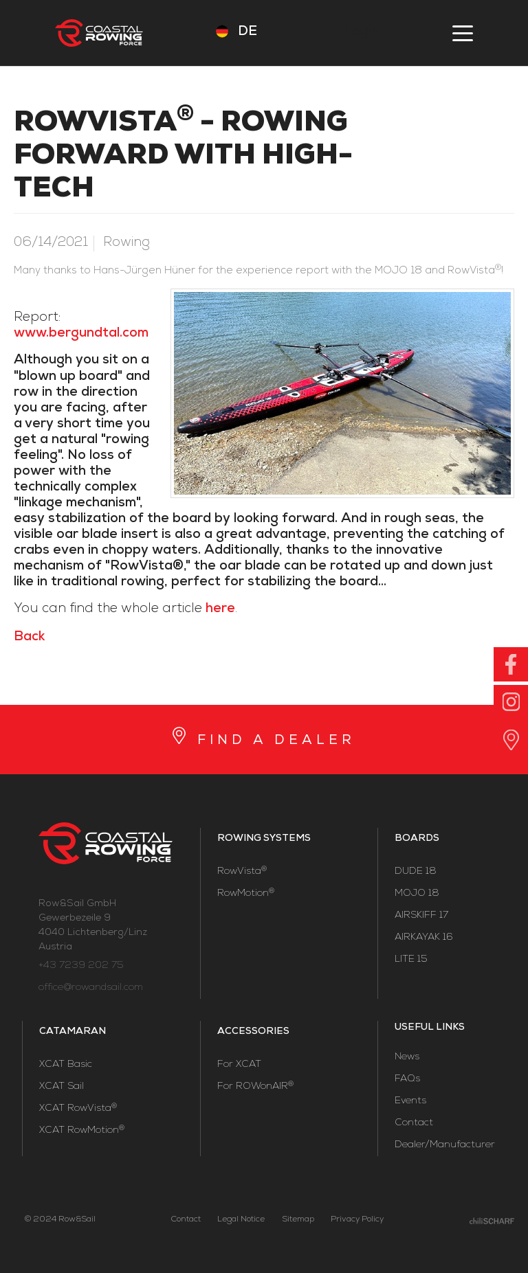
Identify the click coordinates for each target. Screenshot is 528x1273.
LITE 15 (411, 960)
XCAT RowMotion (81, 1131)
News (407, 1057)
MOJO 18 (417, 894)
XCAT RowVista (78, 1109)
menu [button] (462, 33)
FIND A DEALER (276, 741)
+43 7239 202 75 (80, 966)
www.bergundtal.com (81, 334)
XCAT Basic (65, 1065)
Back (29, 637)
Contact (414, 1123)
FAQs (407, 1079)
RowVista (242, 872)
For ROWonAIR (255, 1087)
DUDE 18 (416, 872)
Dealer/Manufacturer (445, 1145)
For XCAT (239, 1065)
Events (410, 1101)
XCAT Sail (61, 1087)
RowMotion (245, 894)
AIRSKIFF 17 (421, 916)
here (220, 609)
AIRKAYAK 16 (424, 938)
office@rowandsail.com (90, 988)
